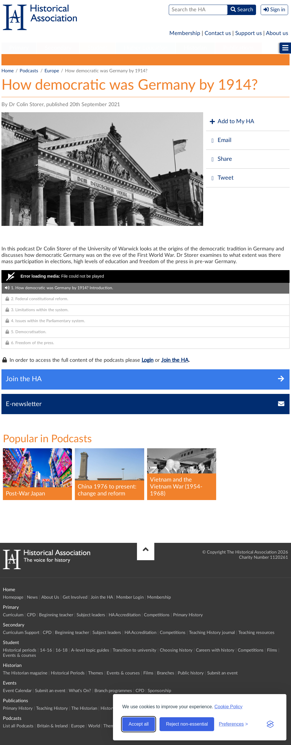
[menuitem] (19, 48)
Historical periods (19, 650)
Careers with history (215, 650)
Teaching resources (256, 632)
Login (147, 360)
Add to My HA (231, 122)
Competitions (157, 615)
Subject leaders (91, 615)
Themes (139, 59)
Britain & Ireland (62, 59)
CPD (31, 615)
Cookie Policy (228, 706)
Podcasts (29, 71)
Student (97, 48)
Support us (248, 33)
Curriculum (13, 615)
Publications (238, 48)
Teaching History (52, 708)
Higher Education (146, 48)
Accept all (139, 724)
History (108, 708)
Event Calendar (17, 691)
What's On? (80, 691)
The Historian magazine (25, 673)
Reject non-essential (187, 724)
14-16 (46, 650)
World (116, 59)
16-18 (61, 650)
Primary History (188, 615)
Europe (94, 59)
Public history (191, 673)
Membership (184, 33)
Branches (165, 673)
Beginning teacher (56, 615)
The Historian (84, 708)
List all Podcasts (20, 59)
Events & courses (19, 655)
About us (277, 33)
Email (220, 140)
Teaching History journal (212, 632)
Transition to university (134, 650)
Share (220, 159)
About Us (50, 597)
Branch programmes (113, 691)
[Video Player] (145, 276)
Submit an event (222, 673)
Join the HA (174, 360)
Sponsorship (159, 691)
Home (7, 71)
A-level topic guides (90, 650)
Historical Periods (68, 673)
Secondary (58, 48)
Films (272, 650)
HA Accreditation (124, 615)
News (32, 597)
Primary (19, 48)
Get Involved (75, 597)
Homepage (13, 597)
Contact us (218, 33)
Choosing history (176, 650)
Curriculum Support (21, 632)
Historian (195, 48)
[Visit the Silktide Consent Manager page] (270, 724)
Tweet (221, 178)
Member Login (130, 597)
